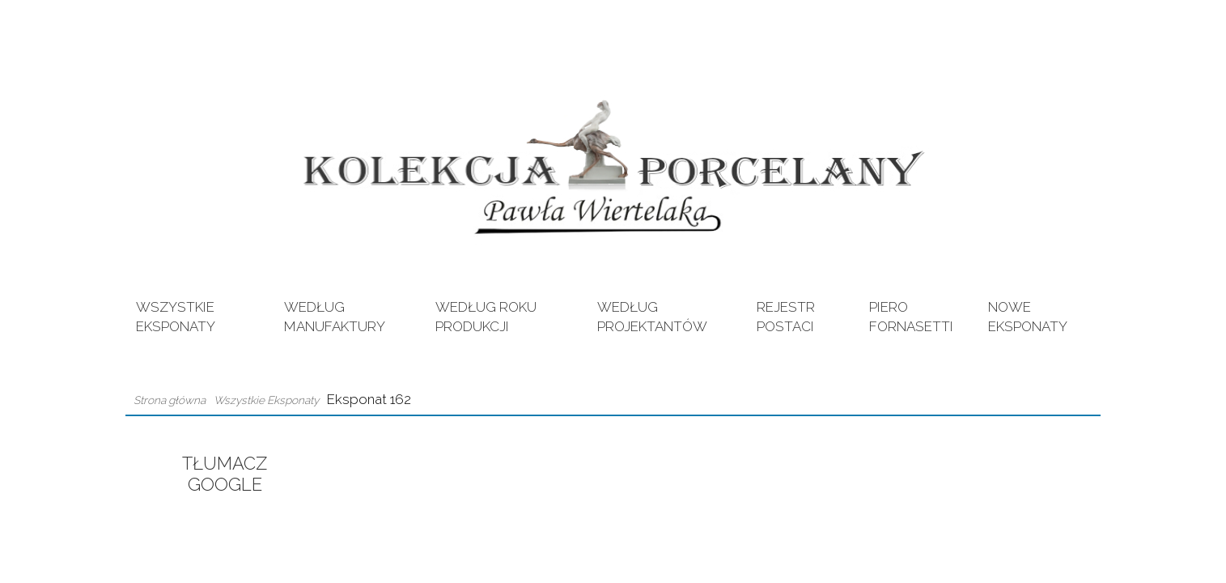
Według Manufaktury (334, 316)
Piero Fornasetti (911, 316)
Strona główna (170, 400)
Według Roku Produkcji (486, 316)
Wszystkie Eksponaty (175, 316)
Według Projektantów (652, 316)
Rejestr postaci (786, 316)
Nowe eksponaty (1027, 316)
